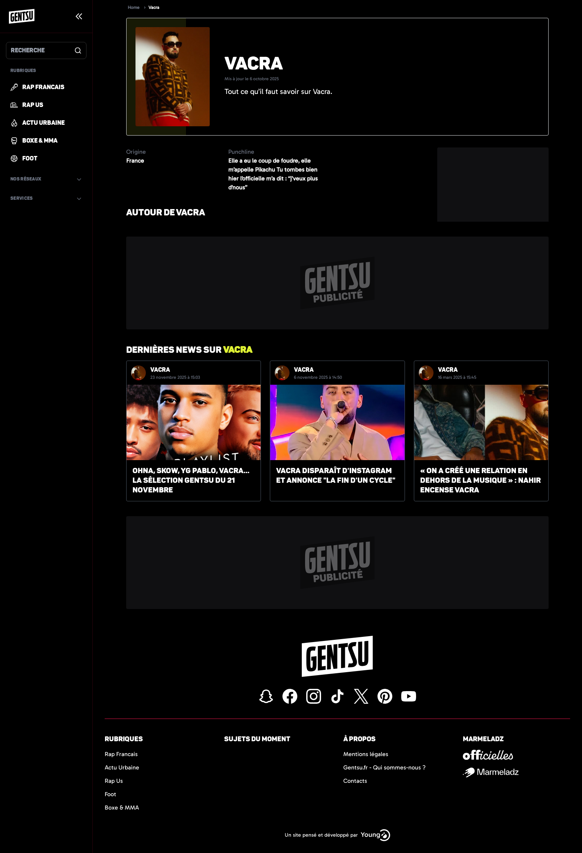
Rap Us (114, 780)
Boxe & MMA (122, 807)
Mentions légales (365, 754)
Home (134, 7)
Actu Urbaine (122, 767)
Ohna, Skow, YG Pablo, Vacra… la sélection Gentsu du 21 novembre (191, 480)
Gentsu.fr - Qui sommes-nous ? (384, 767)
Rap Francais (121, 754)
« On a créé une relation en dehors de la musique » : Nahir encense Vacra (480, 480)
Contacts (355, 780)
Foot (110, 794)
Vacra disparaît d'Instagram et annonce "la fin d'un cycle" (335, 475)
